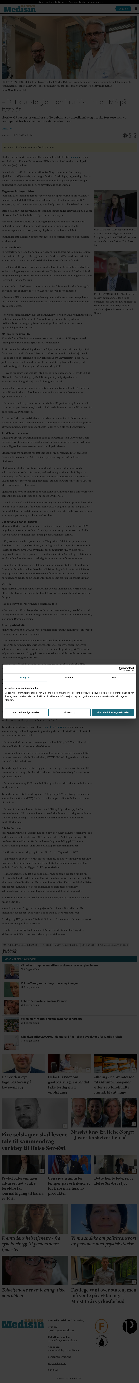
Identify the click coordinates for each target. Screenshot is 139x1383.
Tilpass (69, 712)
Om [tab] (114, 677)
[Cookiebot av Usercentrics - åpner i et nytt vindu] (121, 669)
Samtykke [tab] (25, 677)
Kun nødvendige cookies (26, 712)
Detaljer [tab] (69, 677)
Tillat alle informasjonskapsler (113, 712)
